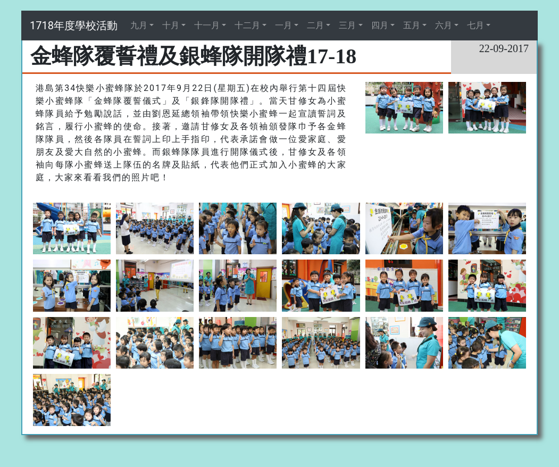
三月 (347, 25)
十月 (170, 25)
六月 (443, 25)
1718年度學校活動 (74, 25)
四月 (379, 25)
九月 (138, 25)
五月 (411, 25)
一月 (283, 25)
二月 (315, 25)
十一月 (207, 25)
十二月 (247, 25)
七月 (475, 25)
